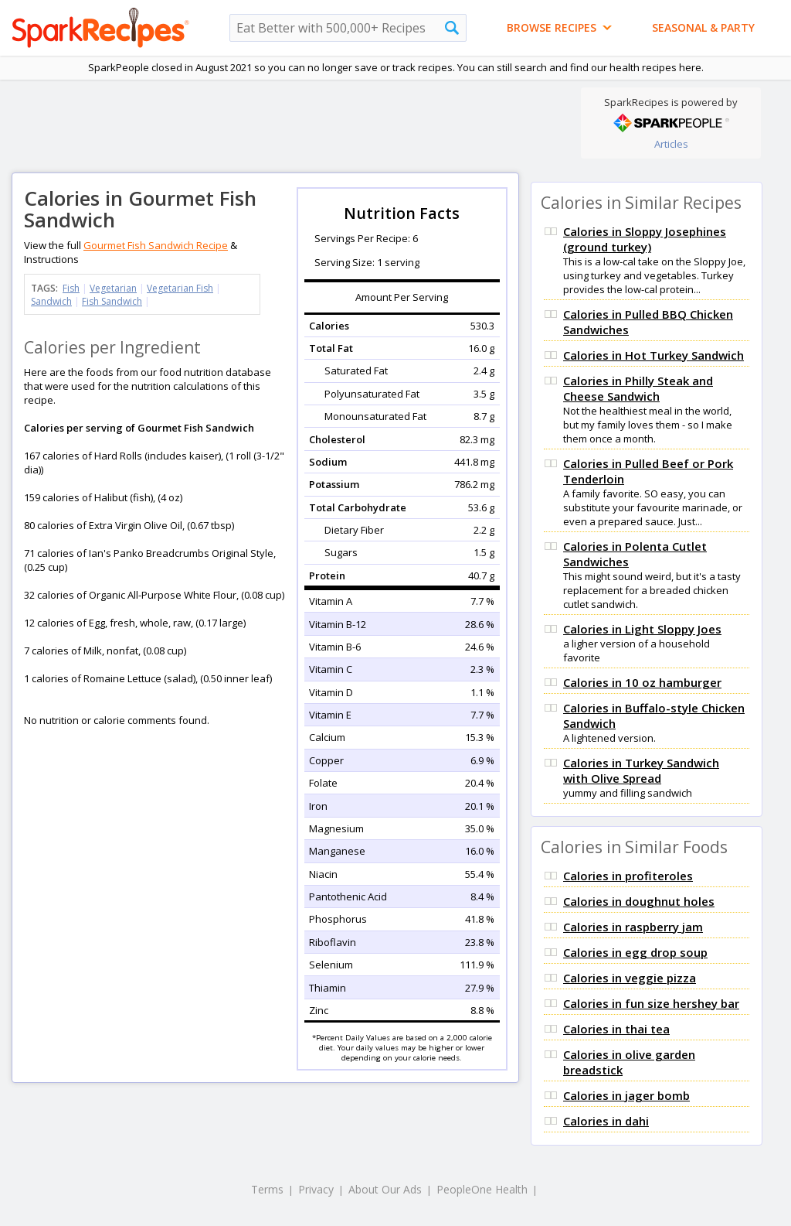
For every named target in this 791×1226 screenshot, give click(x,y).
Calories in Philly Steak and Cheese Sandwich (638, 388)
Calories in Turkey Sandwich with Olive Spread (641, 770)
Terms (267, 1189)
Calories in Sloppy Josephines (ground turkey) (644, 239)
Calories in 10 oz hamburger (642, 682)
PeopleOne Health (482, 1189)
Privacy (316, 1189)
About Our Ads (385, 1189)
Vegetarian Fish (180, 288)
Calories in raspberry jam (633, 926)
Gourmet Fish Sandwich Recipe (155, 245)
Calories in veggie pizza (629, 977)
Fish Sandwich (112, 301)
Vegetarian (113, 288)
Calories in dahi (606, 1121)
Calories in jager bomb (626, 1095)
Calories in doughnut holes (639, 901)
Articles (671, 144)
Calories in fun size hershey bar (651, 1003)
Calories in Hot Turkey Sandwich (653, 355)
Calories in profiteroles (628, 875)
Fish (71, 288)
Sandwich (51, 301)
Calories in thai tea (616, 1028)
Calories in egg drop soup (635, 952)
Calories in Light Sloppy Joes (642, 629)
